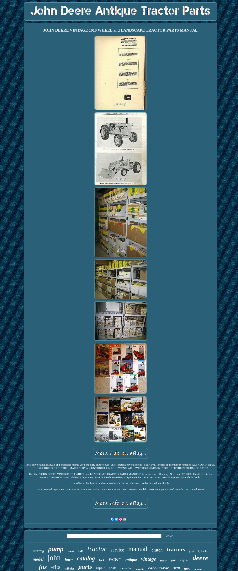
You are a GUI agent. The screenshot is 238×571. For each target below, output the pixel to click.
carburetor (158, 568)
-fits (55, 567)
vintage (148, 559)
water (115, 559)
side (80, 551)
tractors (176, 550)
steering (38, 551)
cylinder (69, 568)
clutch (157, 550)
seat (176, 568)
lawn (69, 559)
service (117, 550)
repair (100, 568)
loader (163, 560)
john (54, 558)
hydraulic (202, 551)
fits (43, 566)
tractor (97, 549)
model (38, 559)
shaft (112, 568)
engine (184, 560)
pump (56, 549)
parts (85, 566)
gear (173, 560)
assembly (140, 569)
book (102, 560)
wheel (71, 551)
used (187, 568)
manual (137, 549)
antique (131, 559)
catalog (86, 558)
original (198, 569)
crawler (126, 568)
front (191, 551)
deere (200, 558)
